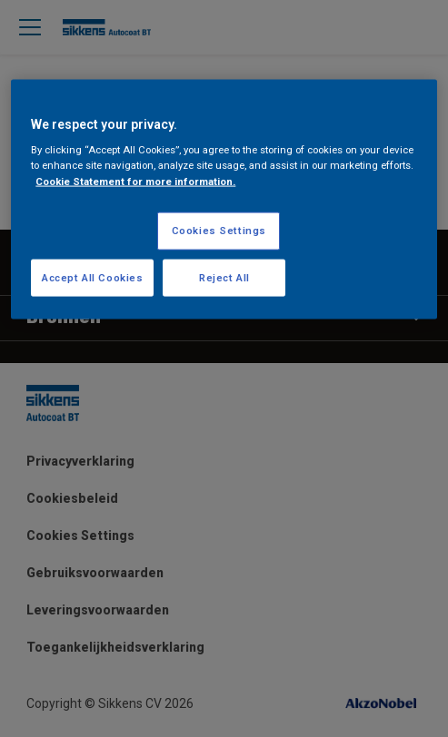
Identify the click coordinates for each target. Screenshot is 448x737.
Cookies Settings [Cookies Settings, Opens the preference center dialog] (219, 229)
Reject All (224, 276)
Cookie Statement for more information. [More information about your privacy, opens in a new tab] (135, 180)
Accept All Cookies (92, 276)
